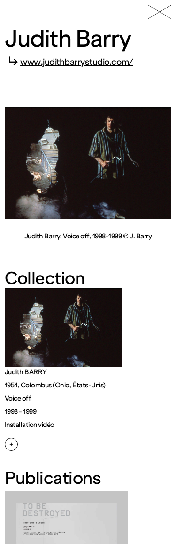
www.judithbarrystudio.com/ (76, 62)
